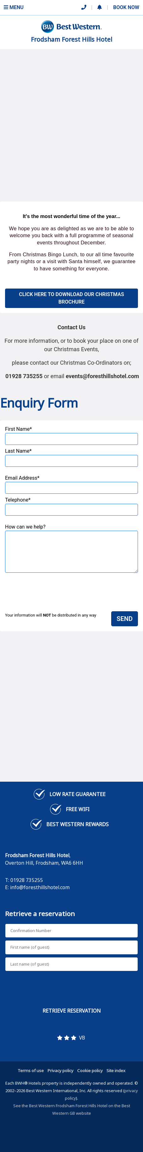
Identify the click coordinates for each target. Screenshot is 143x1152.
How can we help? (71, 548)
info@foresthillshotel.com (40, 887)
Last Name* (71, 457)
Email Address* (71, 484)
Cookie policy (90, 1070)
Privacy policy (60, 1070)
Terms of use (31, 1070)
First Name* (71, 435)
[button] (99, 7)
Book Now (126, 7)
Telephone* (71, 506)
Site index (115, 1070)
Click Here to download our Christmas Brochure (71, 298)
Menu (14, 7)
